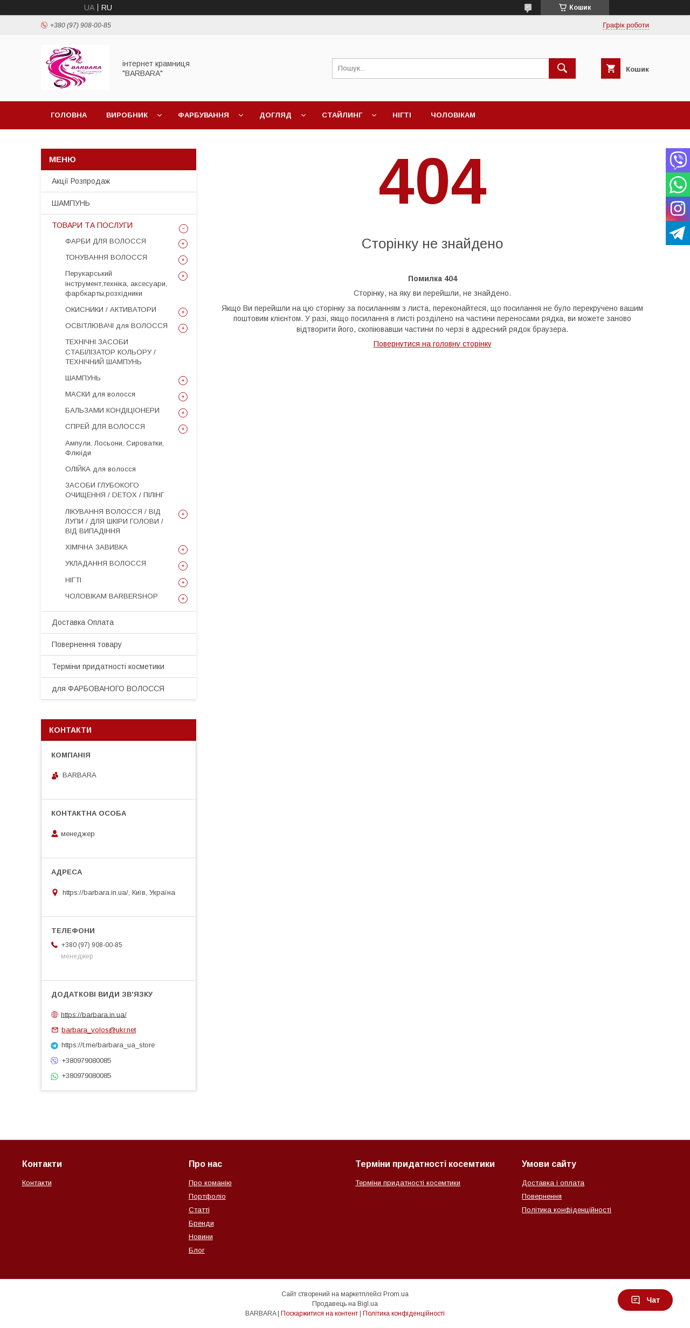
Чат (645, 1300)
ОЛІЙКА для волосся (100, 469)
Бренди (201, 1223)
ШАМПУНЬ (71, 203)
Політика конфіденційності (566, 1210)
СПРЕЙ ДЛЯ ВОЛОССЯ (105, 426)
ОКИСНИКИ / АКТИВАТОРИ (110, 309)
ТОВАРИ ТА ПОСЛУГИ (92, 225)
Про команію (210, 1183)
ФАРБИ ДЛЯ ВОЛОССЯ (105, 241)
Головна (69, 115)
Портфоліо (207, 1196)
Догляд (275, 115)
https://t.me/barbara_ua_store (108, 1045)
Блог (197, 1250)
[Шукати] (562, 68)
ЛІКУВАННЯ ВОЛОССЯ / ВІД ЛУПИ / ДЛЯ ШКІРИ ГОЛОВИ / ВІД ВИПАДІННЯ (114, 521)
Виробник (127, 115)
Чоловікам (453, 115)
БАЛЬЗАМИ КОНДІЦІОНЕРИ (112, 410)
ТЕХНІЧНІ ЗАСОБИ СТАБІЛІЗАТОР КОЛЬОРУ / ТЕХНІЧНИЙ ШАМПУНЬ (110, 351)
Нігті (401, 115)
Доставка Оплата (83, 622)
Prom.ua (396, 1294)
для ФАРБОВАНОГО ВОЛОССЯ (108, 688)
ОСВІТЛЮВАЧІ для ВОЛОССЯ (116, 326)
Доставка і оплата (553, 1183)
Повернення (542, 1196)
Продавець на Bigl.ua (345, 1304)
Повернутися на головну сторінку (433, 343)
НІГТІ (73, 580)
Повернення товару (87, 644)
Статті (199, 1210)
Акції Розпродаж (81, 181)
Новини (201, 1237)
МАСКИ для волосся (100, 394)
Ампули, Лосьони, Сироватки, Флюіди (114, 448)
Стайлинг (342, 115)
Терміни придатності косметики (108, 666)
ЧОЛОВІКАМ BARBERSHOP (111, 596)
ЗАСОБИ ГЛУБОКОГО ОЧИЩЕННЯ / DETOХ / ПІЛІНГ (114, 490)
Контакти (37, 1183)
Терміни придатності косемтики (407, 1183)
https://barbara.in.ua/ (94, 1014)
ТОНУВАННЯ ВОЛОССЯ (106, 257)
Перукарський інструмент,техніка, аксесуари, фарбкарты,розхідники (116, 283)
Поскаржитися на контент (319, 1313)
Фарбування (203, 115)
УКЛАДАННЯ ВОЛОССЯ (105, 563)
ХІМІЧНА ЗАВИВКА (96, 547)
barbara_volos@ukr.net (98, 1030)
